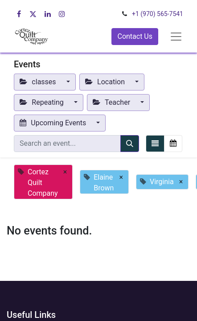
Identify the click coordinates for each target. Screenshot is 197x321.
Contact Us (134, 36)
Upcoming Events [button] (54, 123)
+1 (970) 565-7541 (157, 13)
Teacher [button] (112, 102)
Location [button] (106, 82)
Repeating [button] (43, 102)
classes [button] (39, 82)
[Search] (129, 143)
